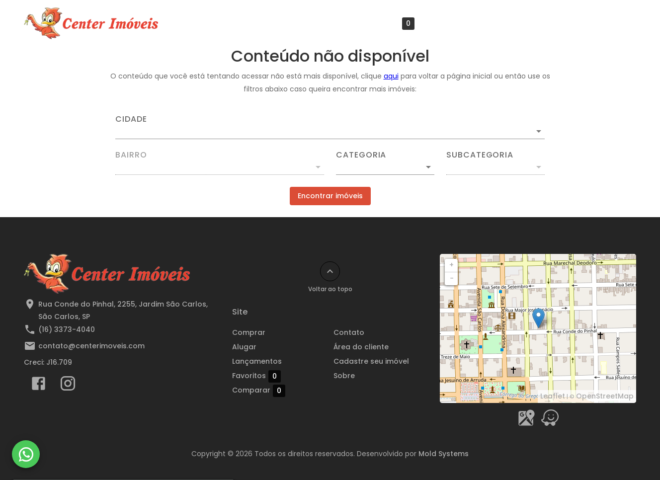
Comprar (248, 332)
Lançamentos (321, 23)
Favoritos (390, 23)
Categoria (361, 155)
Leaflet (552, 396)
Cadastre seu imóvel (547, 23)
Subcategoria (479, 155)
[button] (385, 167)
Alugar (244, 347)
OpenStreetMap (605, 396)
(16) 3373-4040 (66, 329)
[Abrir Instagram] (68, 386)
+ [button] (451, 265)
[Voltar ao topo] (330, 271)
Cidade (131, 119)
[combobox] (330, 127)
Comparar (279, 390)
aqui (391, 76)
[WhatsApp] (26, 454)
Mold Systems (443, 454)
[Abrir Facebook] (38, 386)
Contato (348, 332)
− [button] (452, 278)
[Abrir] (539, 131)
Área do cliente (462, 23)
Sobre (615, 23)
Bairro (131, 155)
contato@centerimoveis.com (91, 346)
